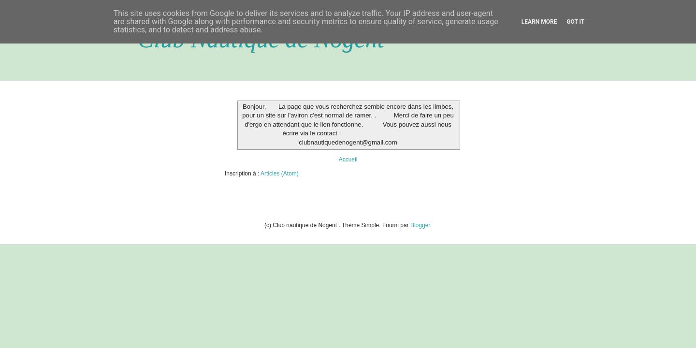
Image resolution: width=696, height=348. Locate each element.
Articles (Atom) (280, 173)
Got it (575, 21)
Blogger (420, 225)
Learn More (539, 21)
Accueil (348, 159)
